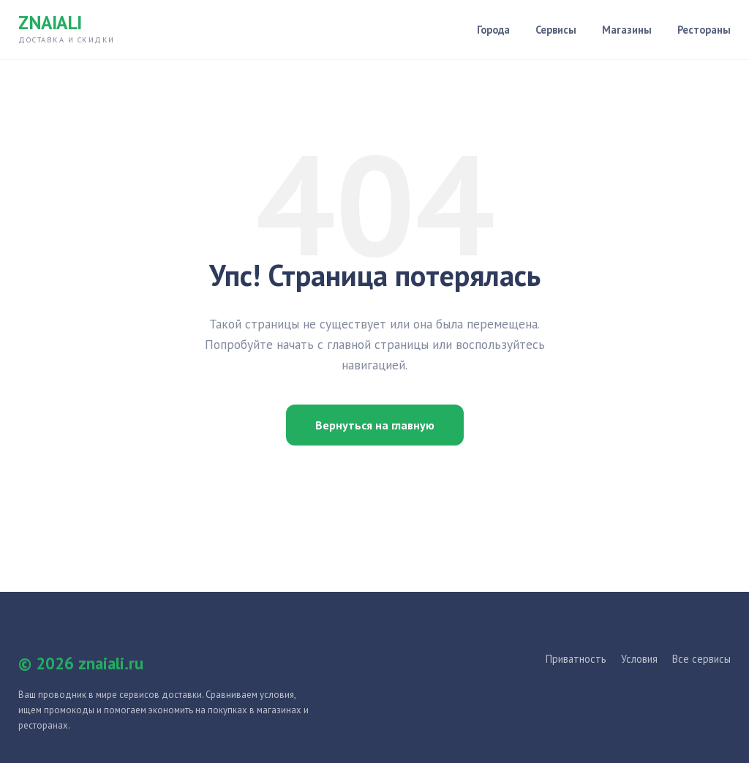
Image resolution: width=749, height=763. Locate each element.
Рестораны (704, 30)
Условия (639, 659)
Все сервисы (701, 659)
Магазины (627, 30)
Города (493, 30)
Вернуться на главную (374, 425)
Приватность (576, 659)
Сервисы (555, 30)
